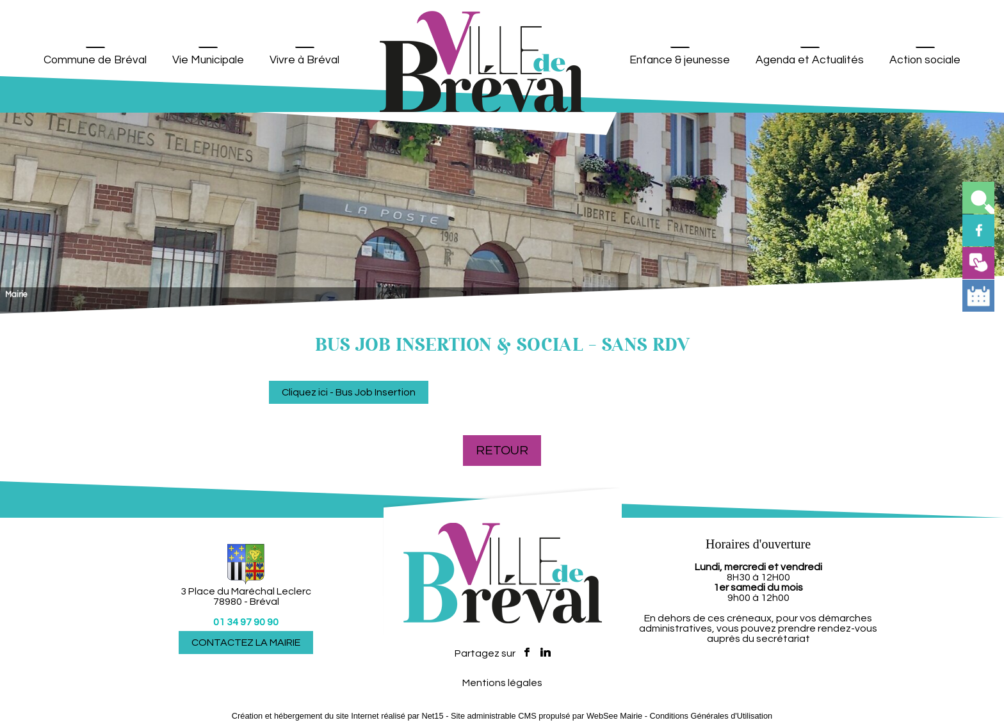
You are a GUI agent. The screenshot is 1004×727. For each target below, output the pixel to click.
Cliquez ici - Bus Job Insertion (349, 392)
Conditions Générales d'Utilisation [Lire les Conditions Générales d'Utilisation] (711, 716)
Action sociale (924, 60)
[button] (978, 198)
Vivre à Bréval (304, 60)
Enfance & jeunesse (679, 60)
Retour (502, 450)
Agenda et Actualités (810, 60)
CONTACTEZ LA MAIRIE (245, 642)
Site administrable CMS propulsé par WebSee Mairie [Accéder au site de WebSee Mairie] (546, 716)
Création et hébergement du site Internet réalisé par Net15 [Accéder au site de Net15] (338, 716)
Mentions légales (502, 683)
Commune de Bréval (95, 60)
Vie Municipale (208, 60)
